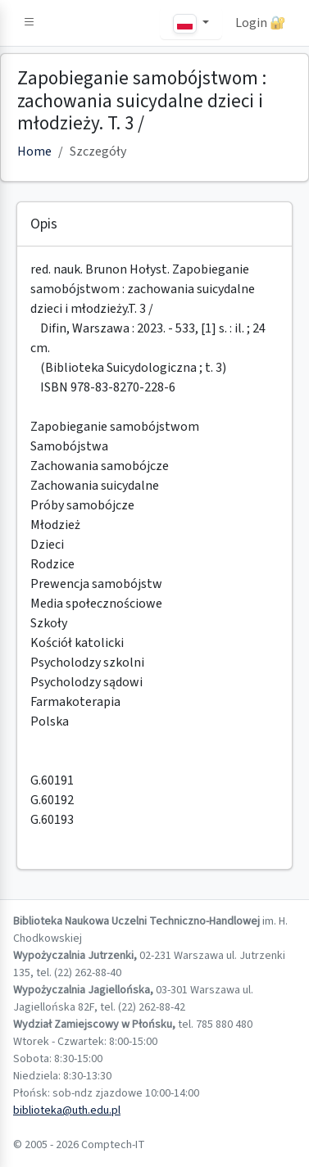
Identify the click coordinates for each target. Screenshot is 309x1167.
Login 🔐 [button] (260, 23)
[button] (29, 23)
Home (34, 151)
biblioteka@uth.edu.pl (66, 1110)
